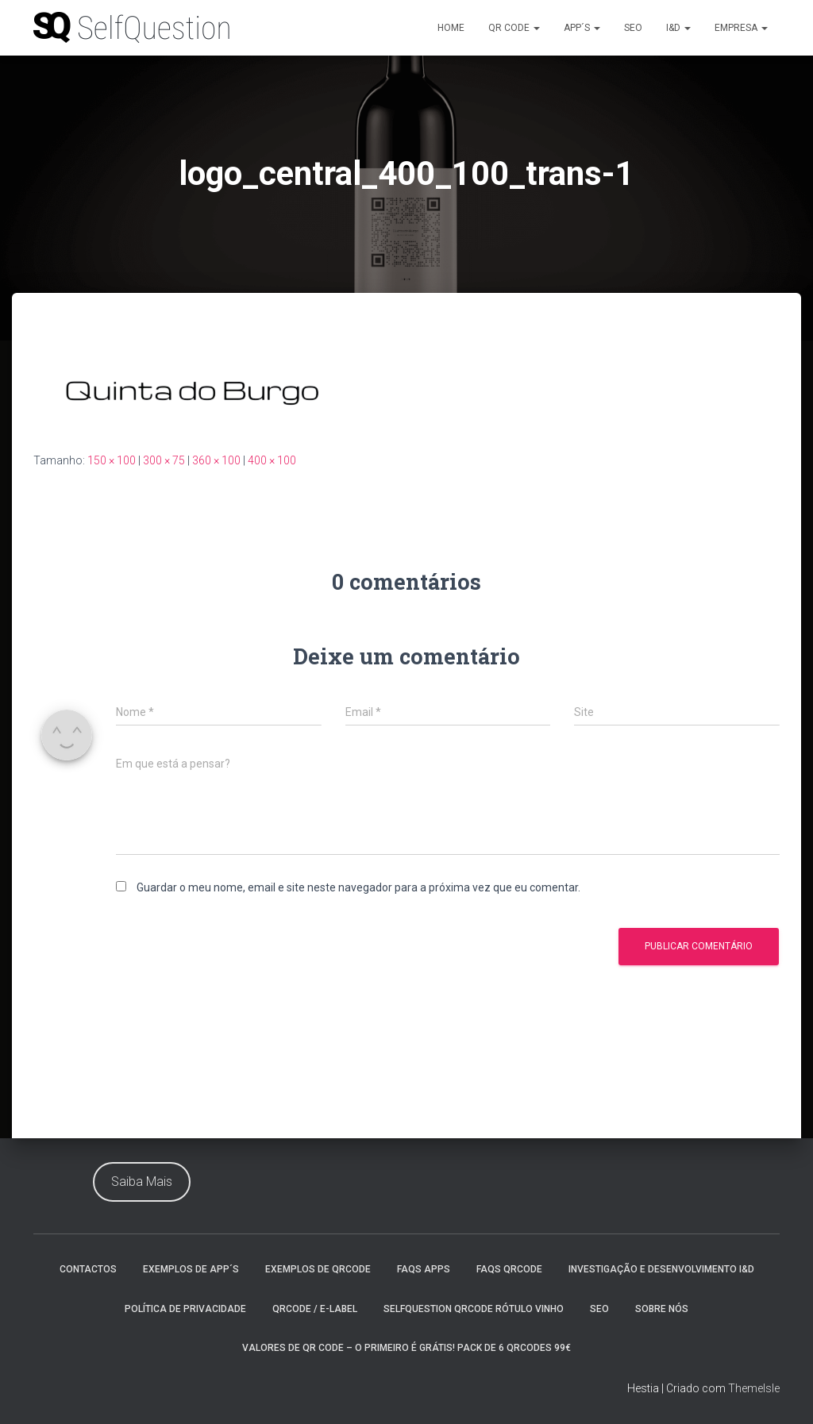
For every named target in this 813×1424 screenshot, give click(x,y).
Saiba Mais (141, 1181)
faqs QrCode (509, 1269)
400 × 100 (272, 460)
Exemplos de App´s (191, 1269)
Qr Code (514, 27)
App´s (582, 27)
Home (450, 27)
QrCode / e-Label (314, 1308)
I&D (678, 27)
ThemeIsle (754, 1388)
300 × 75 (164, 460)
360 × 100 (216, 460)
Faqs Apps (423, 1269)
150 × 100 (111, 460)
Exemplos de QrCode (318, 1269)
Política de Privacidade (185, 1308)
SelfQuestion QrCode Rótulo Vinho (473, 1308)
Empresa (741, 27)
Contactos (88, 1269)
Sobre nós (661, 1308)
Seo (633, 27)
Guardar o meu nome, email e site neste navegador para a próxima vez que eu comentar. (358, 887)
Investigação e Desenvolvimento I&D (661, 1269)
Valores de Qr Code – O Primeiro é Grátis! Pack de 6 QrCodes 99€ (406, 1347)
